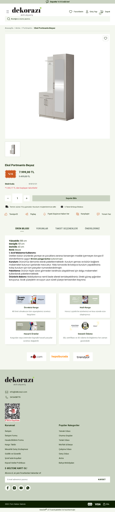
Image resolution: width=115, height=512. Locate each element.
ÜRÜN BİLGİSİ (22, 228)
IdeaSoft (43, 510)
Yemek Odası (64, 431)
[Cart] (105, 11)
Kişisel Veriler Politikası (15, 463)
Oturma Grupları (65, 435)
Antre (61, 458)
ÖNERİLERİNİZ (92, 228)
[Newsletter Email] (57, 480)
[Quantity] (17, 198)
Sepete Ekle (71, 198)
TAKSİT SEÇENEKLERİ (66, 228)
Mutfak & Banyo (66, 445)
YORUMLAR (42, 228)
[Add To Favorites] (105, 38)
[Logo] (26, 11)
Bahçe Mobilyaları (66, 463)
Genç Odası (64, 454)
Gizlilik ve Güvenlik (13, 454)
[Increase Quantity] (27, 198)
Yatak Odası (64, 440)
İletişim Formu (11, 435)
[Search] (57, 19)
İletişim (8, 431)
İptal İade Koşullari (13, 458)
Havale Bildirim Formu (14, 440)
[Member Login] (91, 11)
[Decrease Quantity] (8, 198)
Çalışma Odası (65, 449)
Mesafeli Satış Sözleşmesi (16, 449)
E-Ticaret (51, 510)
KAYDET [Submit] (102, 479)
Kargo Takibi (10, 445)
